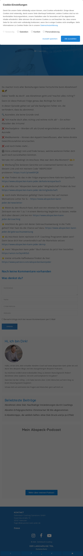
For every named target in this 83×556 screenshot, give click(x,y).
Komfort (35, 32)
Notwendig (8, 32)
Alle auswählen (70, 39)
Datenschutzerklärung (49, 25)
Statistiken (22, 32)
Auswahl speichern (49, 39)
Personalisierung (51, 32)
